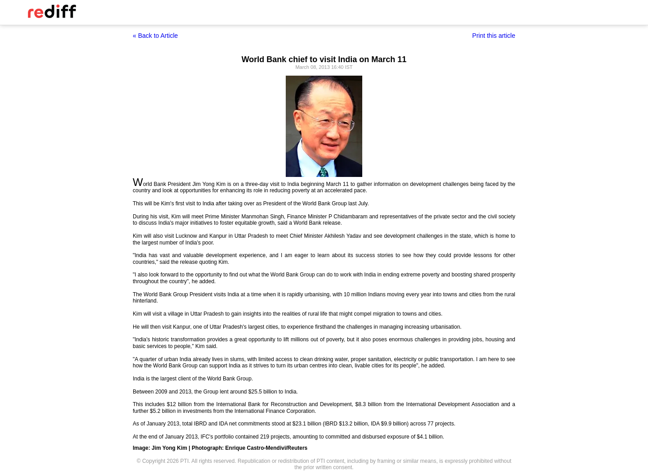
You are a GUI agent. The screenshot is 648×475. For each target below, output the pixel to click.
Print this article (493, 35)
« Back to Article (155, 35)
